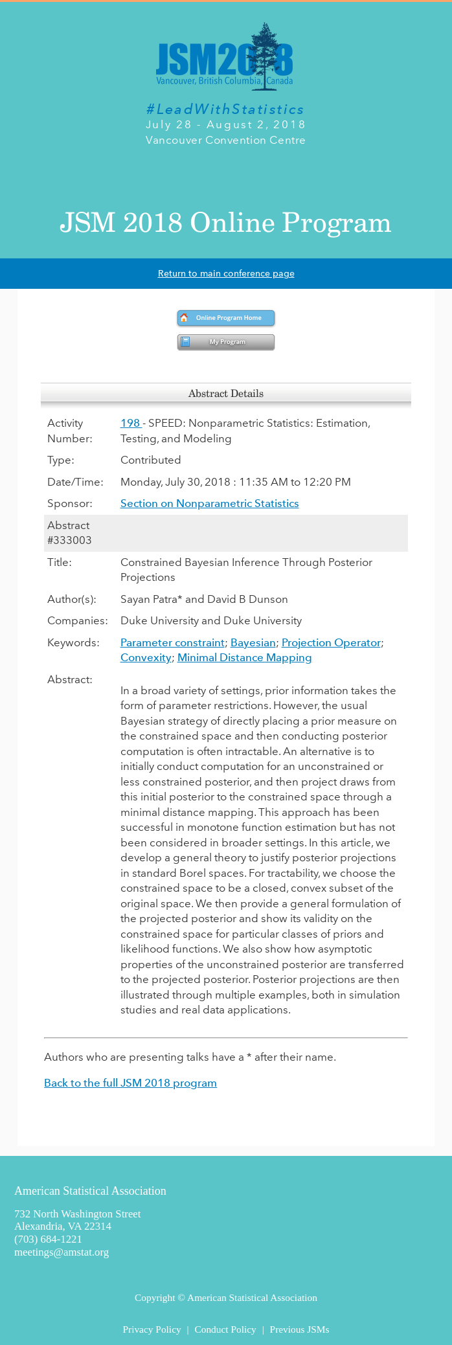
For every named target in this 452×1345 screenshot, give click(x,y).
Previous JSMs (300, 1329)
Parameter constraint (172, 642)
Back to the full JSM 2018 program (130, 1082)
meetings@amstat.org (61, 1252)
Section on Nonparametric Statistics (209, 503)
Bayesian (253, 642)
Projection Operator (331, 642)
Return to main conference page (226, 273)
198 (131, 422)
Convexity (146, 657)
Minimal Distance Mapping (244, 657)
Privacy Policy (151, 1329)
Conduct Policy (225, 1329)
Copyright (155, 1297)
